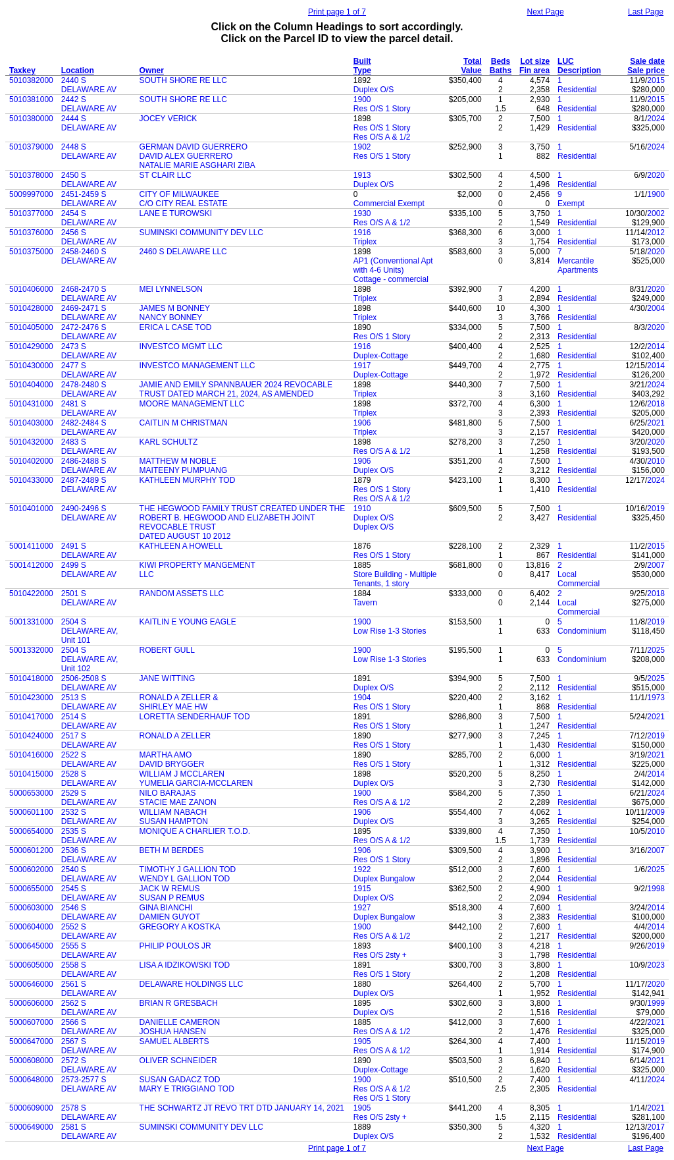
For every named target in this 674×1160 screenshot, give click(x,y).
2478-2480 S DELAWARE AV (89, 389)
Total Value (471, 66)
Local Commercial (578, 579)
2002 (656, 213)
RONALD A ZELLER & (179, 697)
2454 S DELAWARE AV (89, 218)
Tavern (365, 602)
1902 (362, 147)
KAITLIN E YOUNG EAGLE (188, 621)
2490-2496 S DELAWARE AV (89, 513)
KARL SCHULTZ (169, 442)
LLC (147, 574)
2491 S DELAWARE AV (89, 550)
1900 (362, 99)
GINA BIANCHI (166, 907)
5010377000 (31, 213)
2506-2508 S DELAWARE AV (89, 683)
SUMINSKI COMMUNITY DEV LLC (201, 232)
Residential (576, 89)
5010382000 (31, 80)
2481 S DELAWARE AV (89, 408)
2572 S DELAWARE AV (89, 1065)
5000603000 (31, 907)
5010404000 (31, 384)
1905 (362, 1041)
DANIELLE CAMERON (180, 1022)
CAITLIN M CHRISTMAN (184, 423)
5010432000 (31, 442)
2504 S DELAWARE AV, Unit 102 (89, 659)
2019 (656, 508)
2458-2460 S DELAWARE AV (89, 256)
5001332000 (31, 650)
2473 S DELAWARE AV (89, 351)
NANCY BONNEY (171, 317)
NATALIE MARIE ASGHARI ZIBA (197, 165)
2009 (656, 812)
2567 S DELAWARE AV (89, 1046)
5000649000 (31, 1127)
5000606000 (31, 1003)
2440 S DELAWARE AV (89, 85)
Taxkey (22, 70)
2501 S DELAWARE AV (89, 598)
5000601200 (31, 850)
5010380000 (31, 118)
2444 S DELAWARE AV (89, 123)
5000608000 (31, 1060)
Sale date (647, 61)
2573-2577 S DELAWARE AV (89, 1084)
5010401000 (31, 508)
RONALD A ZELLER (175, 735)
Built (362, 61)
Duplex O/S (373, 89)
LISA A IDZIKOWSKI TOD (185, 965)
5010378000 (31, 175)
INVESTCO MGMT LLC (181, 346)
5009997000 (31, 194)
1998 (656, 888)
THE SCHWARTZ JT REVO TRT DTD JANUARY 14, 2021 (242, 1108)
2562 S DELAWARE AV (89, 1008)
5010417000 (31, 716)
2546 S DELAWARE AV (89, 912)
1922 (362, 869)
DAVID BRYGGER (172, 764)
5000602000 (31, 869)
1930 (362, 213)
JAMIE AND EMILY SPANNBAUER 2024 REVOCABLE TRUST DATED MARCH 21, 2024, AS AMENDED (236, 389)
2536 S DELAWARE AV (89, 855)
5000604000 (31, 926)
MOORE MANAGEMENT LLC (192, 403)
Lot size (535, 61)
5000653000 (31, 793)
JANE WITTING (167, 678)
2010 (656, 461)
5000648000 (31, 1079)
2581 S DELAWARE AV (89, 1131)
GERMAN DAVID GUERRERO (193, 147)
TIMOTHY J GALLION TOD (188, 869)
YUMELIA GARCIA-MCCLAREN (196, 783)
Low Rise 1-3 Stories (390, 631)
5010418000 (31, 678)
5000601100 (31, 812)
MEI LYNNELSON (171, 289)
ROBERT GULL (167, 650)
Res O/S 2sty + (380, 955)
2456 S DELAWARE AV (89, 237)
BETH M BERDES (172, 850)
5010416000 (31, 755)
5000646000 (31, 984)
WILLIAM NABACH (173, 812)
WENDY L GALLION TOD (185, 878)
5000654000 (31, 831)
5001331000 (31, 621)
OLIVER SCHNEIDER (178, 1060)
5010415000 (31, 774)
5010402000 (31, 461)
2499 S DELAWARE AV (89, 570)
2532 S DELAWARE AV (89, 817)
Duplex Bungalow (384, 878)
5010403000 (31, 423)
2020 (656, 175)
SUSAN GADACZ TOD (180, 1079)
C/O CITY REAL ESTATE (184, 203)
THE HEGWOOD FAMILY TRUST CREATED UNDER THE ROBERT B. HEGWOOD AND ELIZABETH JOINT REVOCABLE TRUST (243, 518)
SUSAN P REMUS (172, 897)
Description (579, 70)
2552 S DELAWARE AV (89, 931)
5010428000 (31, 308)
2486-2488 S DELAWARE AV (89, 465)
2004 (656, 308)
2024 (656, 118)
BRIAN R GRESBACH (179, 1003)
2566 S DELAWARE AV (89, 1027)
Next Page (545, 11)
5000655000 (31, 888)
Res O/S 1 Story (382, 108)
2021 (656, 423)
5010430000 (31, 365)
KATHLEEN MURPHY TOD (188, 480)
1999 (656, 1003)
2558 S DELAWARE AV (89, 969)
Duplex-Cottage (380, 355)
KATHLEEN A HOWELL (181, 546)
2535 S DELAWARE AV (89, 836)
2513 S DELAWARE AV (89, 702)
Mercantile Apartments (577, 265)
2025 (656, 650)
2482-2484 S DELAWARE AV (89, 427)
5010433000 (31, 480)
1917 (362, 365)
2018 (656, 403)
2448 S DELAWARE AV (89, 151)
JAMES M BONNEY (175, 308)
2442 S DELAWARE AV (89, 104)
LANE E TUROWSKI (176, 213)
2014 (656, 346)
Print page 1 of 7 (337, 11)
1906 (362, 423)
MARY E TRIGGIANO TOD (187, 1088)
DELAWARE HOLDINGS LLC (192, 984)
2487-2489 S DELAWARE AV (89, 485)
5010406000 (31, 289)
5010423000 (31, 697)
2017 (656, 1127)
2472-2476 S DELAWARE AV (89, 332)
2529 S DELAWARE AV (89, 797)
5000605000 (31, 965)
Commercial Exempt (389, 203)
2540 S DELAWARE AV (89, 874)
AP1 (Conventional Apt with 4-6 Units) (393, 265)
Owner (152, 70)
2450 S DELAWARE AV (89, 180)
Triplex (365, 241)
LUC (565, 61)
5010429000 (31, 346)
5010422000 (31, 593)
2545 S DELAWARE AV (89, 893)
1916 (362, 232)
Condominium (581, 631)
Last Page (645, 11)
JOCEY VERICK (168, 118)
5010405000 (31, 327)
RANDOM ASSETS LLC (182, 593)
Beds (500, 61)
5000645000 (31, 946)
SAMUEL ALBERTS (174, 1041)
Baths (500, 70)
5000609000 (31, 1108)
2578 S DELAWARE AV (89, 1112)
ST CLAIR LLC (166, 175)
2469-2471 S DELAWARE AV (89, 313)
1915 (362, 888)
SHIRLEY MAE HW (174, 706)
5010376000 (31, 232)
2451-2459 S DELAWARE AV (89, 199)
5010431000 (31, 403)
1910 (362, 508)
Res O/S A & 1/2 (382, 137)
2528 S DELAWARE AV (89, 778)
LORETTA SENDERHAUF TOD (195, 716)
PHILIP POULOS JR (175, 946)
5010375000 (31, 251)
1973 (656, 697)
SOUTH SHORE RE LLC (183, 80)
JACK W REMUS (170, 888)
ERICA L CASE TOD (176, 327)
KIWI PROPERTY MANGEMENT (197, 565)
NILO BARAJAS (168, 793)
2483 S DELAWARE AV (89, 446)
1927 (362, 907)
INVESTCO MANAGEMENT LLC (197, 365)
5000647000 (31, 1041)
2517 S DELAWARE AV (89, 740)
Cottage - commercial (390, 279)
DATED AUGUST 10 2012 (185, 536)
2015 (656, 80)
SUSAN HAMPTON (174, 821)
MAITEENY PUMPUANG (184, 470)
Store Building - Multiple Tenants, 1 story (395, 579)
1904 (362, 697)
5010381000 (31, 99)
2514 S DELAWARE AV (89, 721)
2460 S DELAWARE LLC (183, 251)
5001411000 (31, 546)
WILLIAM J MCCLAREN (182, 774)
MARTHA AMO (166, 755)
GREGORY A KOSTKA (180, 926)
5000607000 (31, 1022)
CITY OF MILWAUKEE (179, 194)
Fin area (534, 70)
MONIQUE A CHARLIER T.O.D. (195, 831)
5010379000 (31, 147)
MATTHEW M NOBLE (178, 461)
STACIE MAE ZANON (178, 802)
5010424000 (31, 735)
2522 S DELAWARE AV (89, 759)
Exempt (570, 203)
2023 (656, 965)
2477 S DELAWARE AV (89, 370)
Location (77, 70)
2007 (656, 565)
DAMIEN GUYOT (170, 917)
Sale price (646, 70)
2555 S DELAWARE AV (89, 950)
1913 (362, 175)
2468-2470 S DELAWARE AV (89, 294)
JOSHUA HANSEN (173, 1031)
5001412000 (31, 565)
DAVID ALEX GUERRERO (186, 156)
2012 (656, 232)
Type (362, 70)
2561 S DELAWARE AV (89, 989)
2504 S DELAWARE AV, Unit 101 (89, 631)
